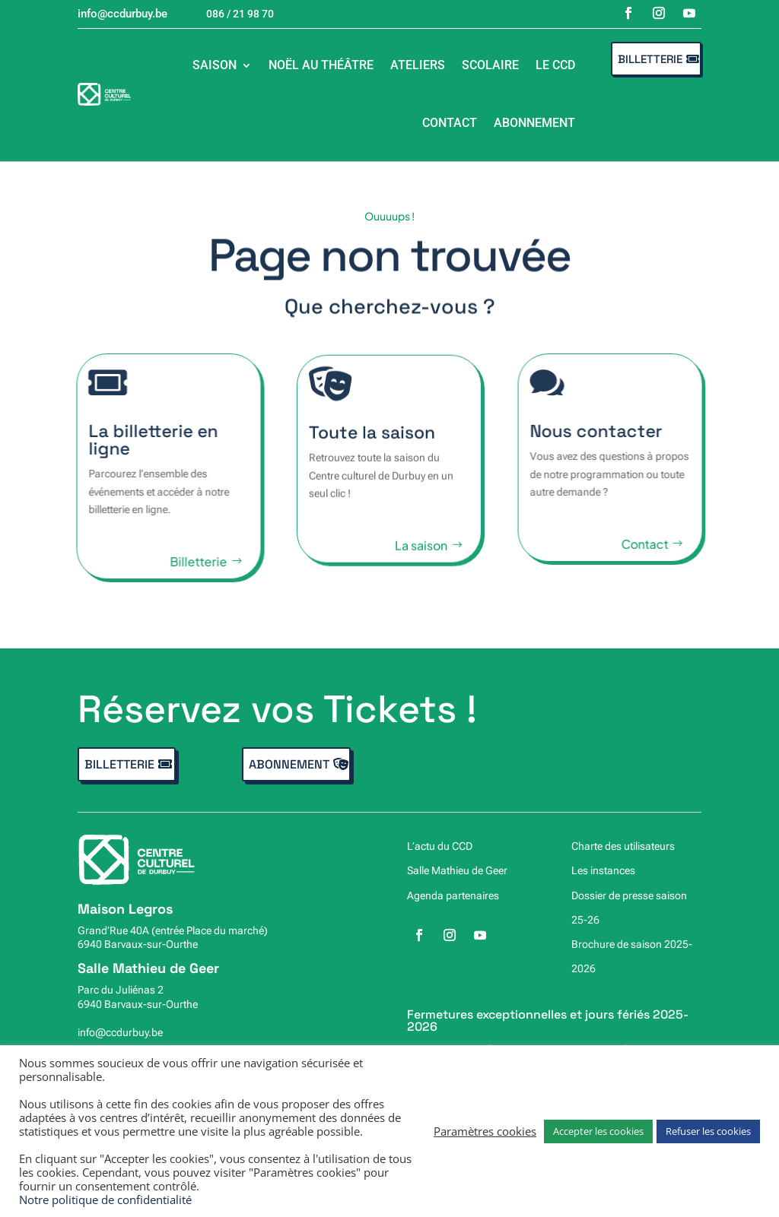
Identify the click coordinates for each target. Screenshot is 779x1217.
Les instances (603, 870)
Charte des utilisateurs (623, 846)
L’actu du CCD (439, 846)
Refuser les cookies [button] (708, 1131)
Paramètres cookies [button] (485, 1131)
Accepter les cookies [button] (598, 1131)
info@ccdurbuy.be (120, 1032)
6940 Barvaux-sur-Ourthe (138, 944)
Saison (214, 65)
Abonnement (534, 123)
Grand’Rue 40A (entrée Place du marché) (173, 930)
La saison (421, 555)
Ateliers (417, 65)
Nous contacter (604, 431)
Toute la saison (372, 441)
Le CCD (555, 65)
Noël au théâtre (321, 65)
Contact (449, 123)
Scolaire (490, 65)
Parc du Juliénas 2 (121, 990)
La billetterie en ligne (145, 440)
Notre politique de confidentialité (105, 1199)
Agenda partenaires (453, 895)
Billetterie (650, 59)
